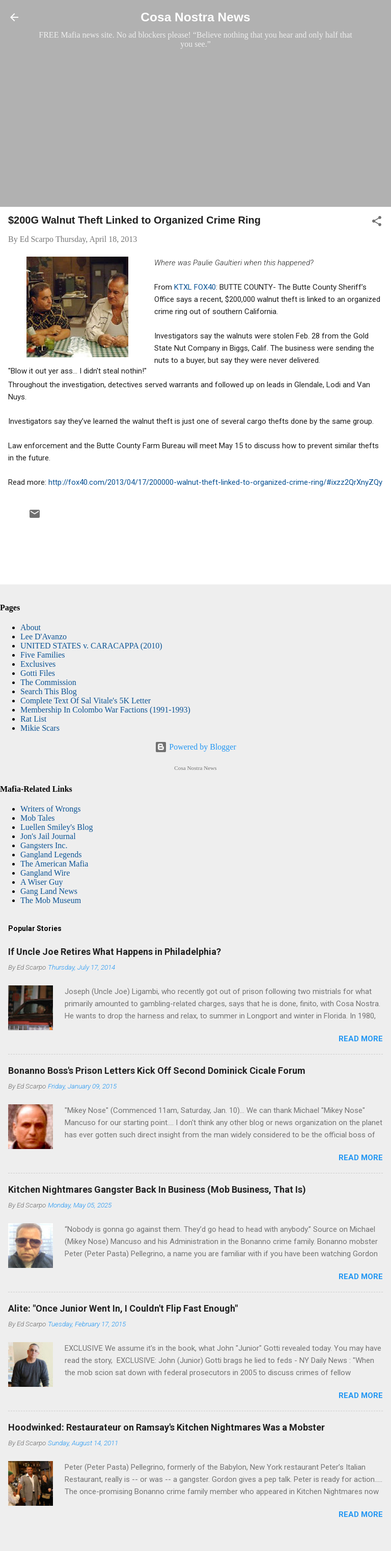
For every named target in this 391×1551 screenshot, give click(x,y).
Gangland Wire (45, 872)
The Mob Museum (50, 900)
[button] (377, 223)
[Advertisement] (195, 127)
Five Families (42, 654)
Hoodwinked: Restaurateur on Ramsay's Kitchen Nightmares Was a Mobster (166, 1427)
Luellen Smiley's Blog (56, 827)
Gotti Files (37, 673)
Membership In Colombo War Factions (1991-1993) (105, 709)
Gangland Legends (50, 854)
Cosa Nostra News (195, 17)
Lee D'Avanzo (43, 636)
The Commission (48, 682)
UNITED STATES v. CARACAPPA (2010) (91, 645)
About (30, 627)
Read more (361, 1038)
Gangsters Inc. (43, 845)
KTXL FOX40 (195, 287)
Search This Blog (48, 691)
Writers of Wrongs (50, 808)
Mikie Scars (40, 728)
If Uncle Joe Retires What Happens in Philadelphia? (114, 951)
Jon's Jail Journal (48, 836)
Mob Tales (37, 818)
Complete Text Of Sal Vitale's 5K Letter (85, 700)
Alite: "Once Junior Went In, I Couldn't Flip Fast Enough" (123, 1308)
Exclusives (37, 664)
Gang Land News (48, 891)
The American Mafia (54, 863)
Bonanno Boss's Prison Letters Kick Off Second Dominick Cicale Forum (156, 1070)
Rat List (33, 719)
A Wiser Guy (41, 882)
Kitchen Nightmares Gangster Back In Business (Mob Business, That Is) (157, 1189)
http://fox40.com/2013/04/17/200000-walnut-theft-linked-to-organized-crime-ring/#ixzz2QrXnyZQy (215, 482)
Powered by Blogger (195, 746)
